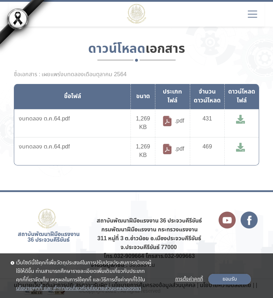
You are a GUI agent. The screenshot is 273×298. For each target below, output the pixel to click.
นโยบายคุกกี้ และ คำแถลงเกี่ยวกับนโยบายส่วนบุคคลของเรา (78, 288)
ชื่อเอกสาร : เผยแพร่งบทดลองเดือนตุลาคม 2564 (70, 75)
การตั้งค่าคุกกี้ (189, 279)
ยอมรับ (230, 279)
